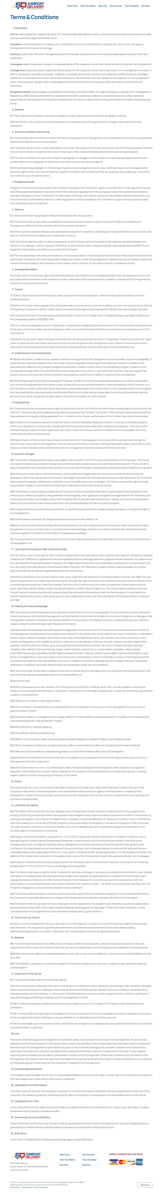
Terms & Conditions (40, 1187)
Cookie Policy (27, 1187)
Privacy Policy (15, 1187)
